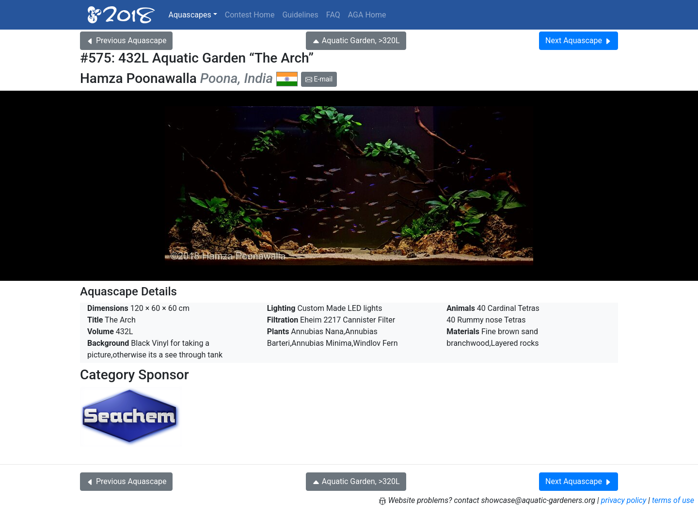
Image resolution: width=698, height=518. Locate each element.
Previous (126, 40)
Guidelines (300, 14)
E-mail (319, 79)
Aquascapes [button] (190, 14)
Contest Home (250, 14)
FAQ (333, 14)
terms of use (673, 500)
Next (578, 40)
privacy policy (624, 500)
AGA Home (367, 14)
